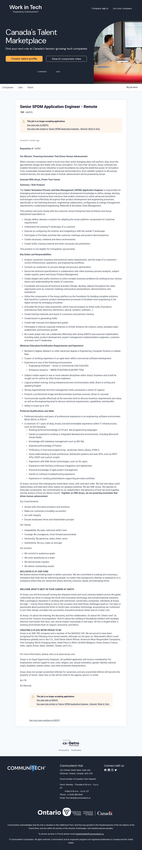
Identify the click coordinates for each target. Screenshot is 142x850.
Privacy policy (64, 750)
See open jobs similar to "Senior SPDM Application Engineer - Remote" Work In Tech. (63, 129)
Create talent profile (24, 58)
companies (7, 87)
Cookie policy (76, 750)
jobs (20, 87)
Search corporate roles (66, 59)
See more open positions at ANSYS (44, 720)
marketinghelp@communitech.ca (89, 834)
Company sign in (100, 8)
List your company (122, 8)
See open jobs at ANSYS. (38, 125)
